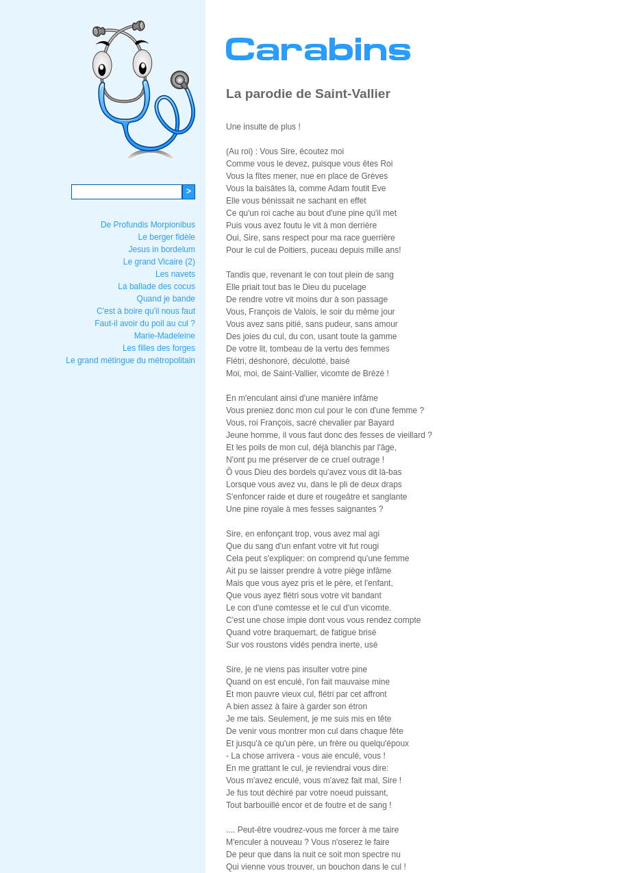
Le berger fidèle (166, 237)
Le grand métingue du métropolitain (130, 360)
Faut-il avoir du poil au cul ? (145, 323)
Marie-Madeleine (164, 336)
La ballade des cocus (156, 286)
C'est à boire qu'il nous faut (146, 311)
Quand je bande (166, 299)
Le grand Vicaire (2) (159, 262)
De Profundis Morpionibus (148, 225)
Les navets (175, 274)
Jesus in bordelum (162, 249)
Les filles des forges (159, 348)
